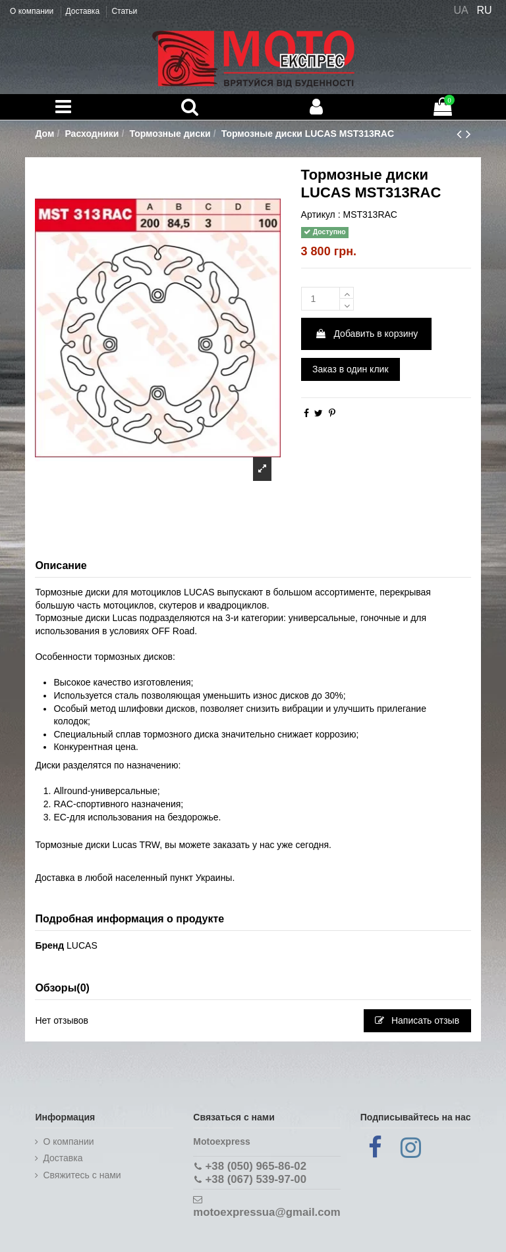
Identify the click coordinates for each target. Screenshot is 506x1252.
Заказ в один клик (350, 369)
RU (484, 10)
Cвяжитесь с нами (82, 1175)
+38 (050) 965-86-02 (256, 1166)
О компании (33, 11)
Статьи (124, 11)
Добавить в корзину (366, 333)
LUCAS (82, 945)
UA (460, 10)
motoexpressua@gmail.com (266, 1212)
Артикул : (321, 214)
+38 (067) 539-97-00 (256, 1179)
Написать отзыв (417, 1020)
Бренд (49, 945)
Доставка (84, 11)
